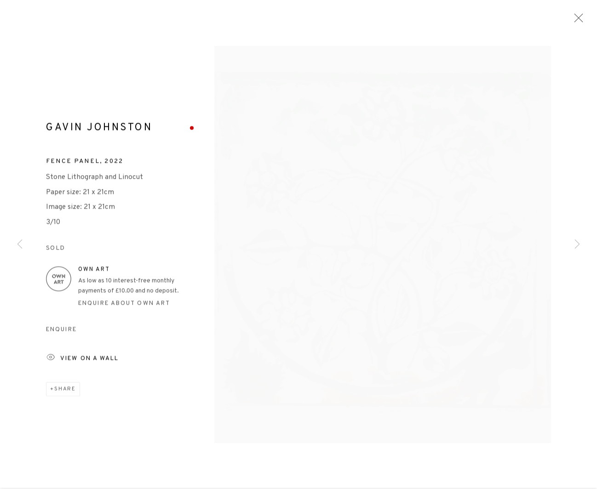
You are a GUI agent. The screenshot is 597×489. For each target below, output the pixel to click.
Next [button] (577, 245)
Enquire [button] (61, 332)
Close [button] (576, 21)
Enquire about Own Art (124, 306)
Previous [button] (20, 245)
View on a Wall (82, 361)
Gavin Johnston (99, 130)
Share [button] (65, 391)
